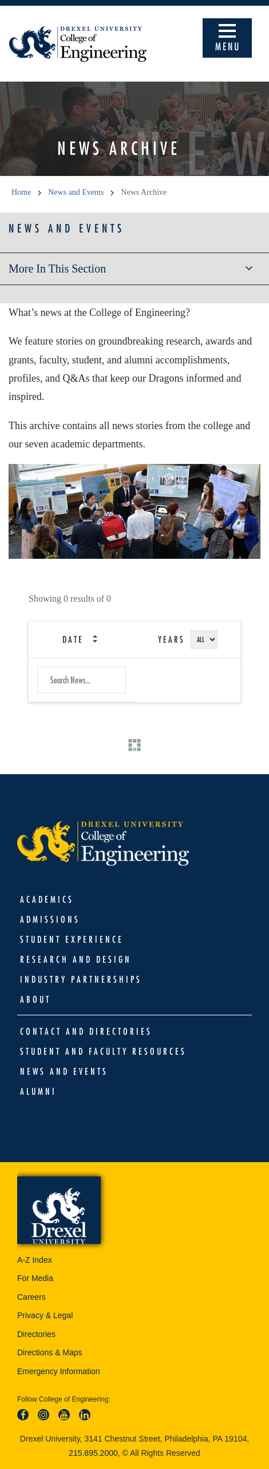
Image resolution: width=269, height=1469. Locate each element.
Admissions (50, 919)
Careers (31, 1297)
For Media (35, 1278)
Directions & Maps (49, 1352)
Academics (47, 899)
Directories (36, 1334)
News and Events (67, 228)
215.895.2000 (93, 1453)
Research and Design (76, 959)
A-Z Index (34, 1259)
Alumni (38, 1091)
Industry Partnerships (81, 979)
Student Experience (72, 939)
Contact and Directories (86, 1031)
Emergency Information (58, 1371)
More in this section (134, 268)
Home (21, 192)
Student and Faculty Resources (103, 1051)
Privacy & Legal (45, 1315)
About (35, 999)
